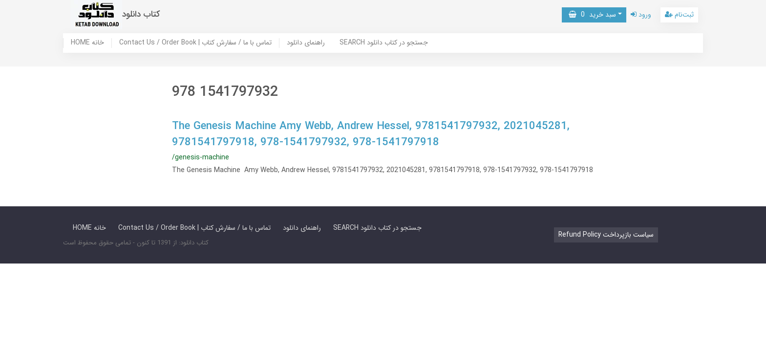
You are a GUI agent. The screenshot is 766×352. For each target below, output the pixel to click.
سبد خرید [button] (592, 14)
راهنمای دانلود (306, 43)
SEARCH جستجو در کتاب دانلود (384, 43)
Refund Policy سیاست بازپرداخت (606, 234)
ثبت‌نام (679, 14)
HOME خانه (87, 43)
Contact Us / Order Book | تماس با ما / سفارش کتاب (195, 43)
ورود (641, 14)
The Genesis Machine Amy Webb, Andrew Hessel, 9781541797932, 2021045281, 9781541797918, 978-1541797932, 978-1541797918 (371, 134)
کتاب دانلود (141, 14)
